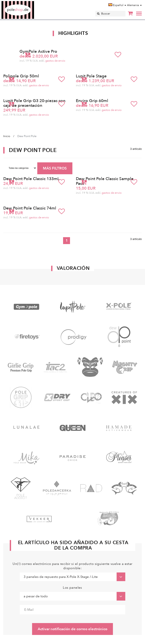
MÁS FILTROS (55, 168)
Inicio (6, 136)
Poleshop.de (28, 2)
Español (117, 5)
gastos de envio (55, 61)
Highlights (73, 33)
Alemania (134, 5)
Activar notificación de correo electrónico (72, 629)
